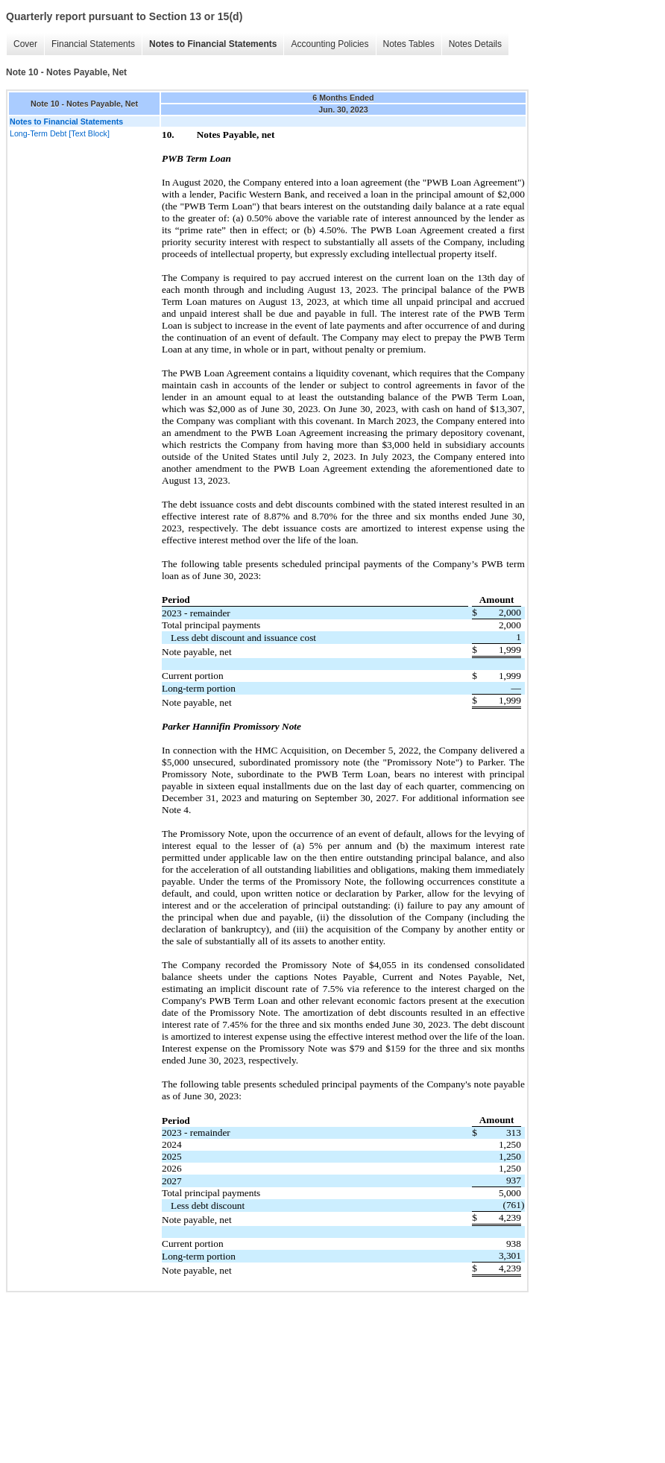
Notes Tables (409, 44)
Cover (25, 44)
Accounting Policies (329, 44)
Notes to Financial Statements (213, 44)
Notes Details (475, 44)
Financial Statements (93, 44)
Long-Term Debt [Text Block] (60, 133)
